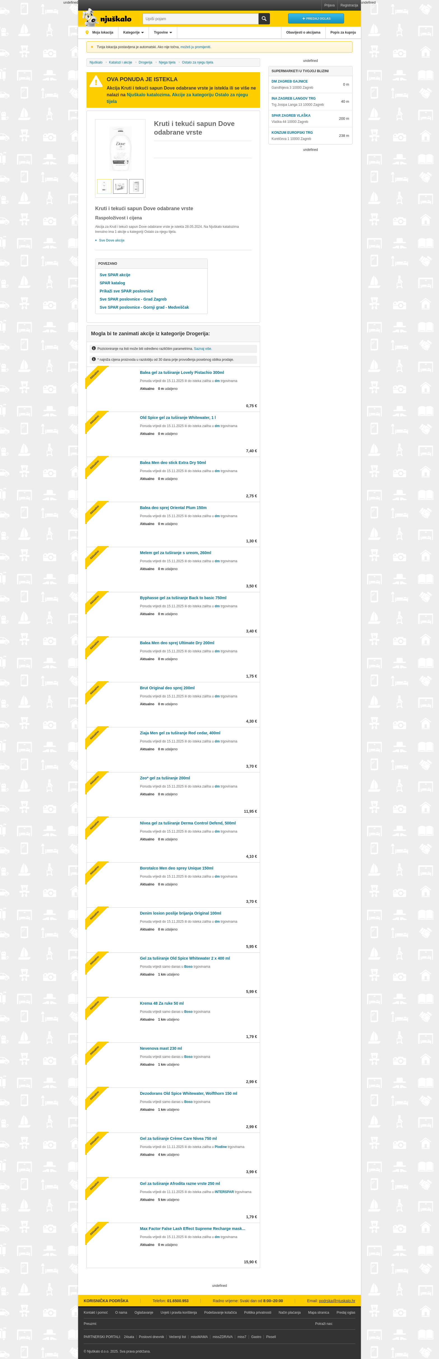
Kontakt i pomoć (96, 1312)
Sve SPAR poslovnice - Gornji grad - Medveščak (144, 307)
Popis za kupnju (342, 32)
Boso (188, 967)
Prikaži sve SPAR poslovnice (126, 291)
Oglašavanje (144, 1312)
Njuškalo (96, 62)
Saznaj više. (203, 349)
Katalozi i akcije (120, 62)
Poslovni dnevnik (151, 1337)
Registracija (349, 5)
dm (217, 381)
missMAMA (199, 1337)
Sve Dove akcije (112, 240)
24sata (129, 1337)
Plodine (221, 1147)
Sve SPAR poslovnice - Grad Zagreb (133, 299)
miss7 (242, 1337)
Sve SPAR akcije (115, 275)
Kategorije (134, 32)
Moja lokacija (103, 32)
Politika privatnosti (257, 1312)
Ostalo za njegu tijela (197, 62)
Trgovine (166, 32)
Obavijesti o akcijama (300, 32)
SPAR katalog (112, 283)
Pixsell (271, 1337)
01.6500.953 (178, 1301)
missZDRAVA (223, 1337)
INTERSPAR (224, 1192)
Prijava (329, 5)
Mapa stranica (318, 1312)
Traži (264, 18)
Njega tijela (167, 62)
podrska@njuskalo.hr (337, 1301)
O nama (121, 1312)
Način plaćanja (290, 1312)
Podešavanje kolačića (220, 1312)
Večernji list (177, 1337)
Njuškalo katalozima (148, 94)
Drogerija (145, 62)
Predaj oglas (346, 1312)
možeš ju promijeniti (195, 47)
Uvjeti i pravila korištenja (179, 1312)
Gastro (256, 1337)
